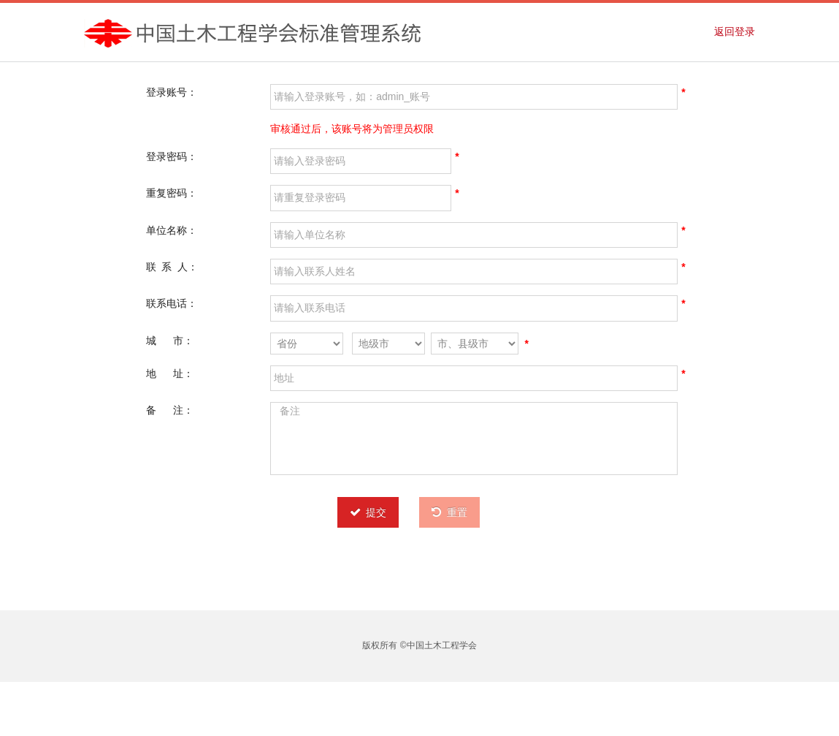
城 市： (170, 340)
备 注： (170, 410)
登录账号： (171, 92)
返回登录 (734, 31)
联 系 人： (172, 267)
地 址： (170, 373)
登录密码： (171, 156)
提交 (368, 512)
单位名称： (171, 230)
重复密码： (171, 193)
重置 (449, 512)
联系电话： (171, 303)
